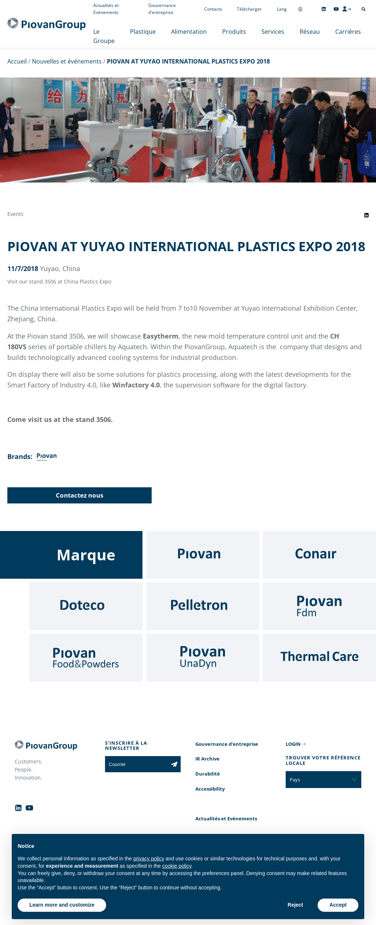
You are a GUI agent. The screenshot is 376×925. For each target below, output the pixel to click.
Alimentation (189, 32)
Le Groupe (104, 36)
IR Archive (207, 758)
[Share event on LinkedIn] (366, 215)
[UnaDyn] (202, 658)
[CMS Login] (346, 8)
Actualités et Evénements (226, 818)
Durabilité (207, 773)
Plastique (143, 32)
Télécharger (249, 9)
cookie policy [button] (176, 866)
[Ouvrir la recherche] (363, 9)
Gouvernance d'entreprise (226, 744)
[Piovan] (202, 555)
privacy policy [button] (148, 858)
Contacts (213, 9)
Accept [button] (338, 905)
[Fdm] (319, 606)
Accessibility (210, 788)
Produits (234, 32)
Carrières (348, 32)
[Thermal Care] (319, 658)
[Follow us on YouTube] (336, 9)
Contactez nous (79, 495)
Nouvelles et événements (67, 61)
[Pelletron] (202, 606)
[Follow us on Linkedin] (323, 9)
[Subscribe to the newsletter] (174, 764)
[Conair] (319, 555)
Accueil (17, 61)
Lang (282, 9)
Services (272, 32)
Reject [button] (295, 905)
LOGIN (293, 744)
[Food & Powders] (85, 658)
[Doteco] (85, 606)
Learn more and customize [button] (61, 905)
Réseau (310, 32)
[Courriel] (136, 764)
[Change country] (300, 9)
